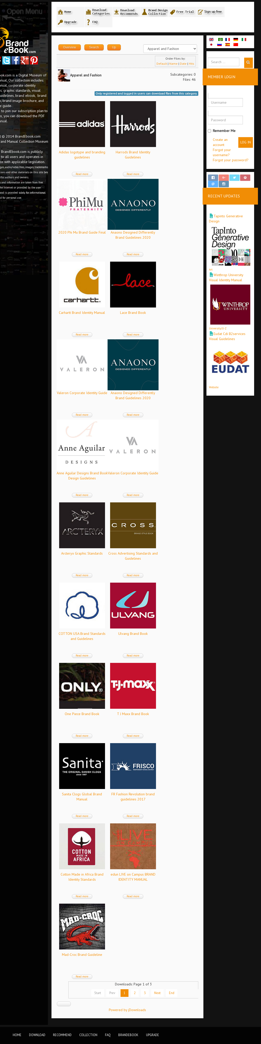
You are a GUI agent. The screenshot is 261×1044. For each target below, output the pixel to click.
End (181, 996)
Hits (197, 67)
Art (216, 264)
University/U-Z (223, 317)
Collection (88, 1035)
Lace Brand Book (156, 316)
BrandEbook (128, 1035)
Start (107, 996)
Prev (122, 996)
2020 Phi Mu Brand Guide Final (105, 235)
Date (189, 67)
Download (37, 1035)
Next (167, 996)
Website (219, 370)
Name (179, 67)
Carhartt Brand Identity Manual (106, 316)
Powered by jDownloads (142, 1013)
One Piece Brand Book (105, 717)
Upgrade (152, 1035)
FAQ (108, 1035)
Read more (105, 177)
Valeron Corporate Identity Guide (105, 396)
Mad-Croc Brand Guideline (105, 958)
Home (17, 1035)
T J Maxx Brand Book (157, 717)
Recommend (62, 1035)
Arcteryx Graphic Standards (105, 556)
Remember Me (227, 131)
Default (167, 67)
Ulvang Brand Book (156, 637)
